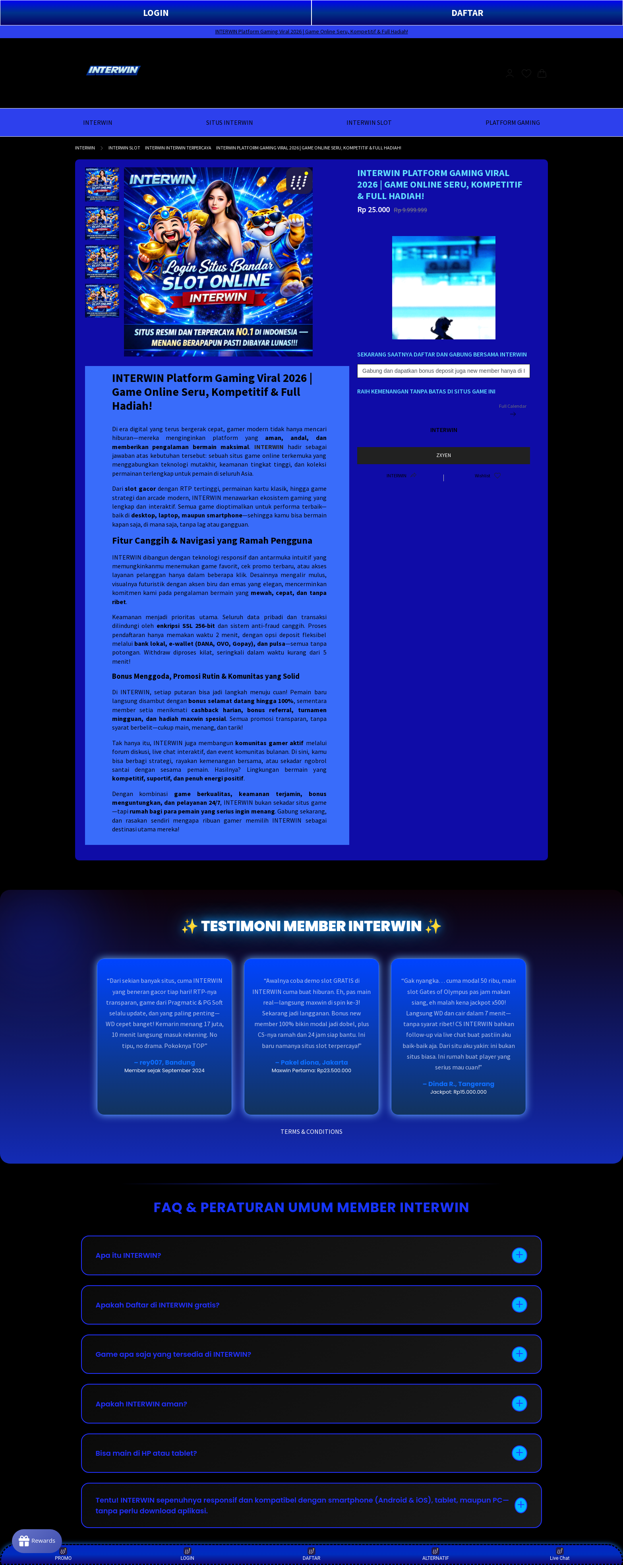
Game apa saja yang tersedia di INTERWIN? (174, 1355)
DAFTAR (467, 12)
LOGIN (156, 12)
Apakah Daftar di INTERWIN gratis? (158, 1305)
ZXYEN (443, 455)
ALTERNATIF (435, 1554)
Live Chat (559, 1554)
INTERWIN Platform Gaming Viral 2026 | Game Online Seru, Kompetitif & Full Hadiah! (311, 31)
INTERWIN (85, 148)
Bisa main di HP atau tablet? (147, 1454)
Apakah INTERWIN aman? (142, 1405)
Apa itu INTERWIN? (129, 1256)
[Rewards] (37, 1541)
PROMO (63, 1554)
